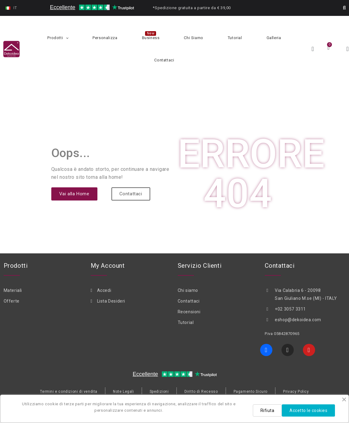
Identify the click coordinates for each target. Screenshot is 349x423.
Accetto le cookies (308, 410)
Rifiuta (267, 410)
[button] (344, 8)
